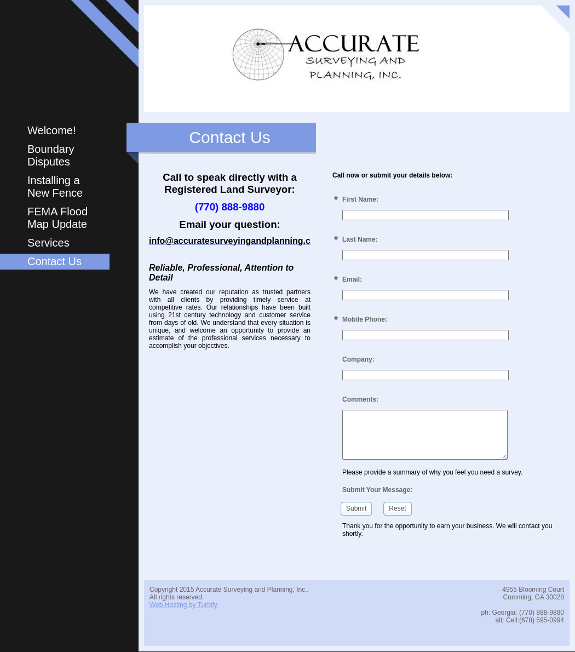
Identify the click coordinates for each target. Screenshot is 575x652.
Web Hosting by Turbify (183, 605)
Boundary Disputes (50, 155)
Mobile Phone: (364, 319)
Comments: (360, 399)
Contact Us (54, 261)
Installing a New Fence (55, 186)
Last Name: (360, 239)
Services (48, 243)
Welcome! (51, 130)
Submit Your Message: (377, 490)
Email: (352, 279)
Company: (358, 359)
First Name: (360, 199)
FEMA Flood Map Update (57, 217)
